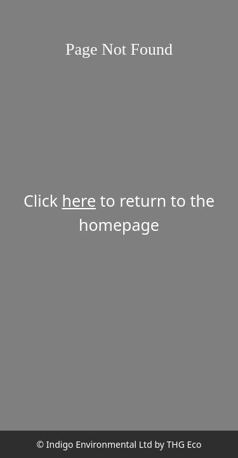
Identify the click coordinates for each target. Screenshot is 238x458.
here (79, 200)
